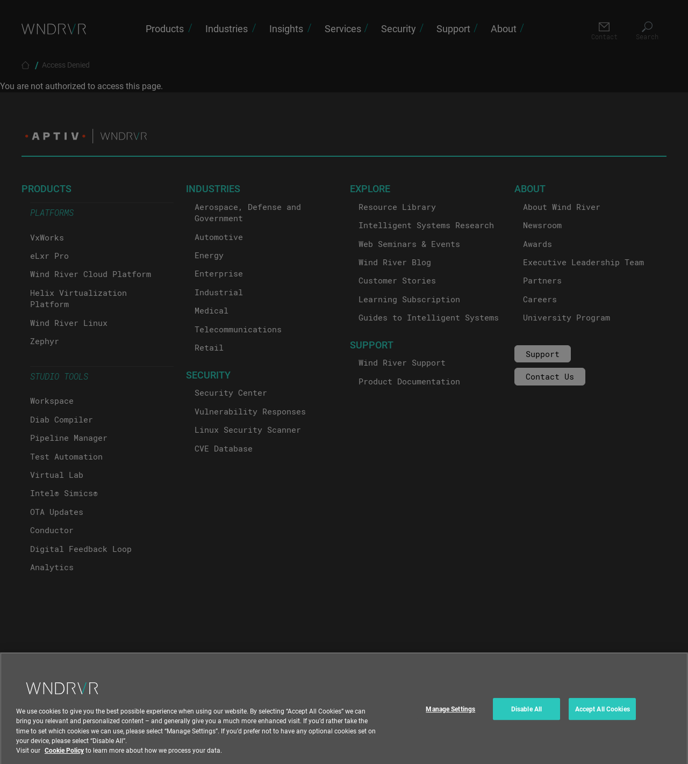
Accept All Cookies (602, 714)
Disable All (526, 714)
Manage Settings (450, 714)
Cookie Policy (64, 756)
